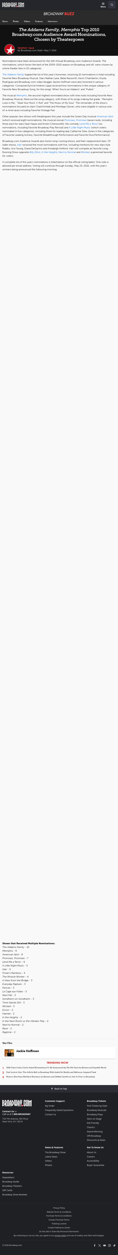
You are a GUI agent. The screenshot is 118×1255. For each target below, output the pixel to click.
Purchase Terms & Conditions (59, 1215)
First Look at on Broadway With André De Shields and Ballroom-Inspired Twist (51, 1072)
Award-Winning (95, 1131)
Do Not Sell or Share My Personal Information (59, 1231)
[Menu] (103, 5)
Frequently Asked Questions (59, 1110)
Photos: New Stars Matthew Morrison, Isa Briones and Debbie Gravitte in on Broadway (50, 1077)
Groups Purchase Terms (59, 1219)
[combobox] (111, 4)
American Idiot (105, 116)
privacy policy (61, 1235)
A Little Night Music (79, 127)
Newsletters (8, 1177)
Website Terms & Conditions (59, 1212)
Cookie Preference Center (59, 1227)
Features (39, 21)
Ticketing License (59, 1223)
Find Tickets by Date (97, 1105)
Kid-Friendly (93, 1122)
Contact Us (8, 1111)
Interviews (52, 21)
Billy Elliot (34, 152)
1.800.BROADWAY (21, 1114)
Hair (19, 144)
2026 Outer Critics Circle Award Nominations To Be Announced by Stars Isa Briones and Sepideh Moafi (56, 1068)
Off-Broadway (94, 1135)
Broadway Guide (10, 1181)
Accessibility (93, 1160)
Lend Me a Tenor (88, 123)
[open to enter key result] (112, 4)
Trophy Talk (26, 48)
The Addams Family (13, 74)
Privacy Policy (59, 1208)
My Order (50, 1105)
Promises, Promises (75, 120)
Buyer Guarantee (95, 1165)
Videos (27, 21)
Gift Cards (7, 1190)
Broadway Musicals (96, 1110)
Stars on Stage (94, 1118)
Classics (91, 1127)
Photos (16, 21)
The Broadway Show (55, 1152)
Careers (91, 1156)
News (5, 21)
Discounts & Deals (96, 1140)
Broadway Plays (95, 1114)
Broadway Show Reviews (14, 1194)
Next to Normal (67, 152)
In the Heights (49, 152)
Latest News (51, 1156)
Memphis (21, 95)
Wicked (85, 152)
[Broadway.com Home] (13, 4)
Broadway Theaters (12, 1185)
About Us (91, 1152)
